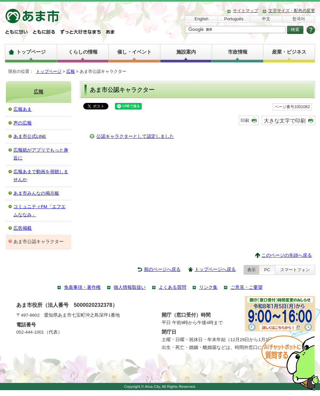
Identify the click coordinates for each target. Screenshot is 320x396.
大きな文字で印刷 (285, 121)
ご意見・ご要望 (247, 287)
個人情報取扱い (130, 287)
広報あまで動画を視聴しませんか (40, 175)
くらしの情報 (83, 52)
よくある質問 (172, 287)
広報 (70, 71)
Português (234, 18)
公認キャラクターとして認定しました (135, 136)
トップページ (31, 52)
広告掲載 (22, 228)
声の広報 (22, 123)
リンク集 (208, 287)
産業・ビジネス (289, 52)
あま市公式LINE (29, 136)
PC (267, 269)
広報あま (22, 109)
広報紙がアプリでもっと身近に (40, 154)
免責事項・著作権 (82, 287)
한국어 (298, 18)
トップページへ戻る (215, 269)
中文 (266, 18)
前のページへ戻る (162, 269)
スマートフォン (295, 269)
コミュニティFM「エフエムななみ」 (39, 210)
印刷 (245, 120)
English (201, 18)
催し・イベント (134, 52)
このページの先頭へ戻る (287, 255)
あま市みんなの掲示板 (36, 193)
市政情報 (238, 52)
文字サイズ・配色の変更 (291, 10)
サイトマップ (245, 10)
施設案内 (186, 52)
